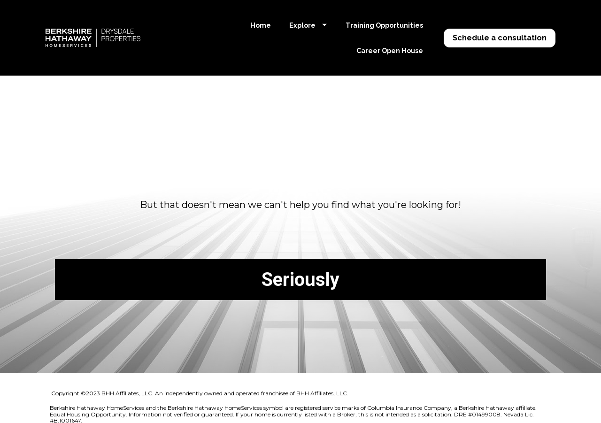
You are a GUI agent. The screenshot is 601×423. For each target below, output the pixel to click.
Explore (308, 25)
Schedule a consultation (500, 37)
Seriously (300, 275)
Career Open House (389, 50)
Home (260, 25)
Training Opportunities (384, 25)
